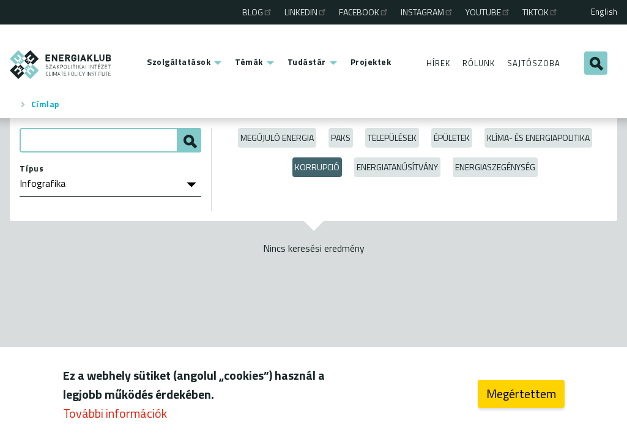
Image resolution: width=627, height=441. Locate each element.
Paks (341, 137)
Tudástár (307, 61)
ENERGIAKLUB (61, 64)
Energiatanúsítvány (397, 166)
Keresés (595, 63)
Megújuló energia (277, 137)
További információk (115, 416)
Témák (249, 61)
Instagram (427, 12)
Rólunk (478, 63)
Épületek (452, 137)
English (604, 12)
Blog (257, 12)
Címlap (45, 104)
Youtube (488, 12)
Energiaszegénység (495, 166)
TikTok (540, 12)
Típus (32, 168)
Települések (392, 137)
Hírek (438, 63)
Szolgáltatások (178, 61)
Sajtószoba (533, 63)
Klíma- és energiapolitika (538, 137)
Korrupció (317, 166)
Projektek (371, 61)
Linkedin (305, 12)
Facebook (364, 12)
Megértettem (521, 397)
